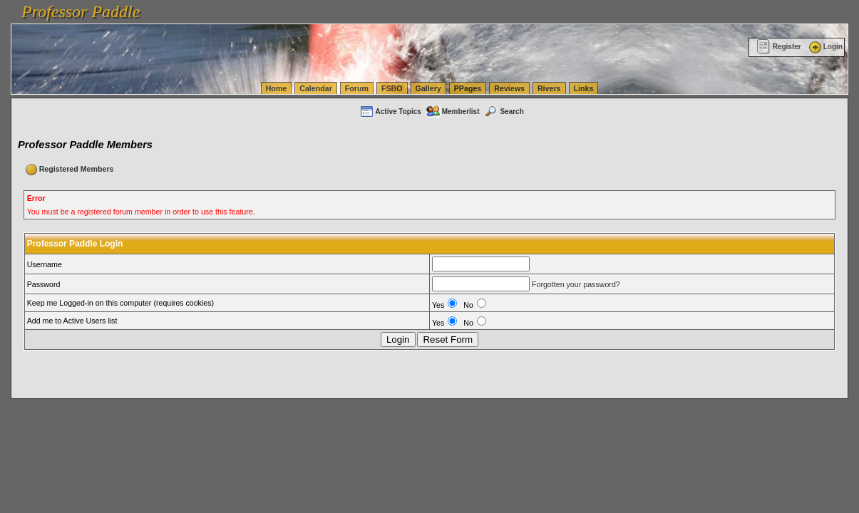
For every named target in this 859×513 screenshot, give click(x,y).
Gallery (428, 88)
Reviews (509, 88)
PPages (468, 88)
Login (825, 47)
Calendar (315, 88)
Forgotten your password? (576, 284)
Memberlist (453, 111)
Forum (357, 88)
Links (584, 88)
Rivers (549, 88)
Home (276, 88)
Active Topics (390, 111)
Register (778, 47)
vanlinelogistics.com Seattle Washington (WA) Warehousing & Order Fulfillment (402, 7)
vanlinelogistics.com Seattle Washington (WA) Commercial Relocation (655, 7)
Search (503, 111)
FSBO (392, 88)
